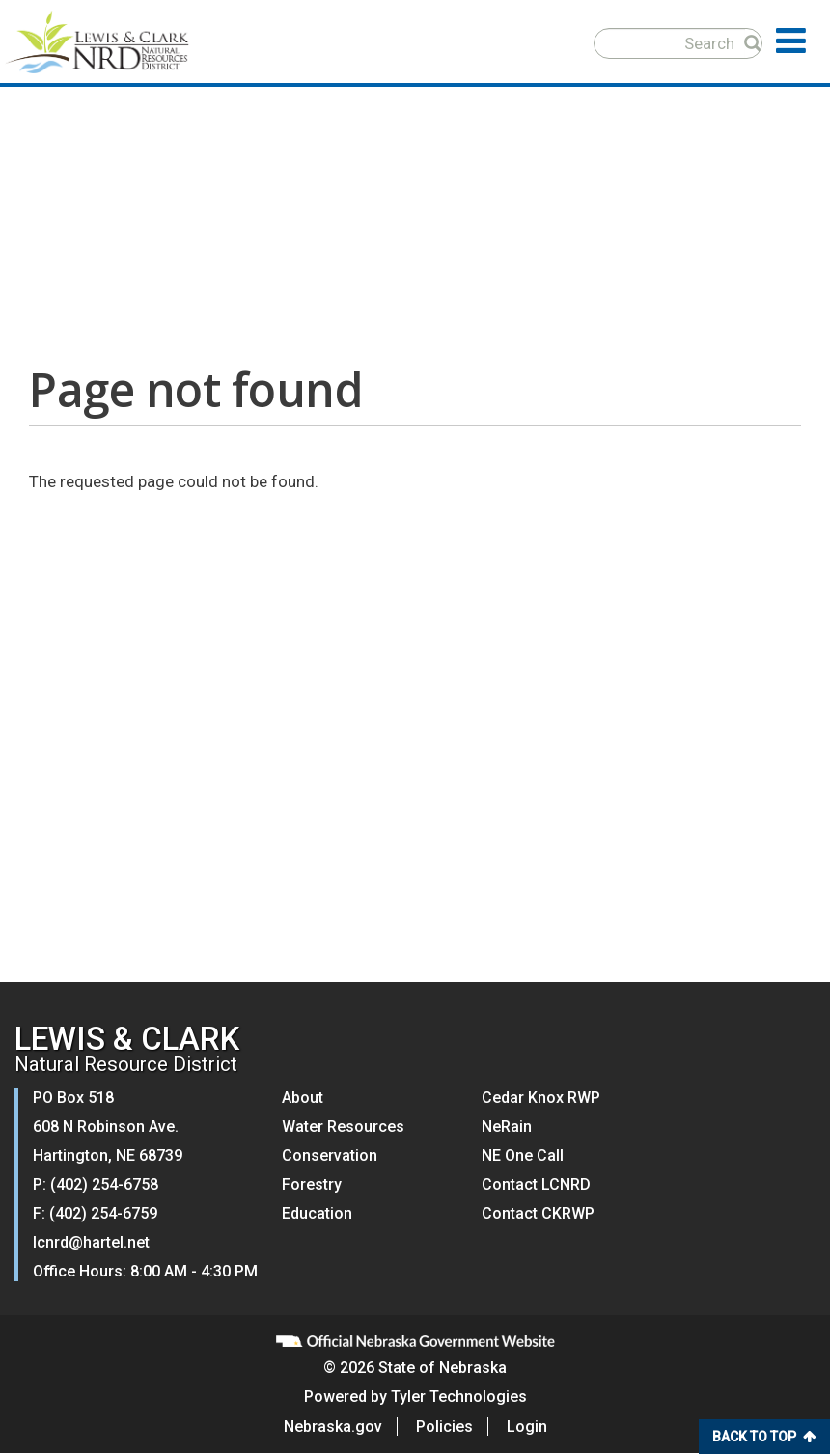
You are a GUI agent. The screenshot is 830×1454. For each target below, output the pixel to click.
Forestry (312, 1184)
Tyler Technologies (459, 1396)
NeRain (507, 1126)
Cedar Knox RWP (541, 1097)
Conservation (329, 1155)
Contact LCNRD (536, 1184)
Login (527, 1426)
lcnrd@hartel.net (91, 1242)
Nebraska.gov (333, 1426)
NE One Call (523, 1155)
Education (317, 1213)
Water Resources (343, 1126)
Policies (444, 1426)
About (302, 1097)
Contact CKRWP (538, 1213)
